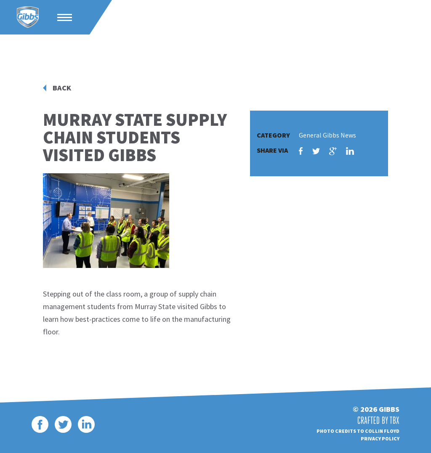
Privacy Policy (380, 438)
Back (62, 88)
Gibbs (28, 17)
